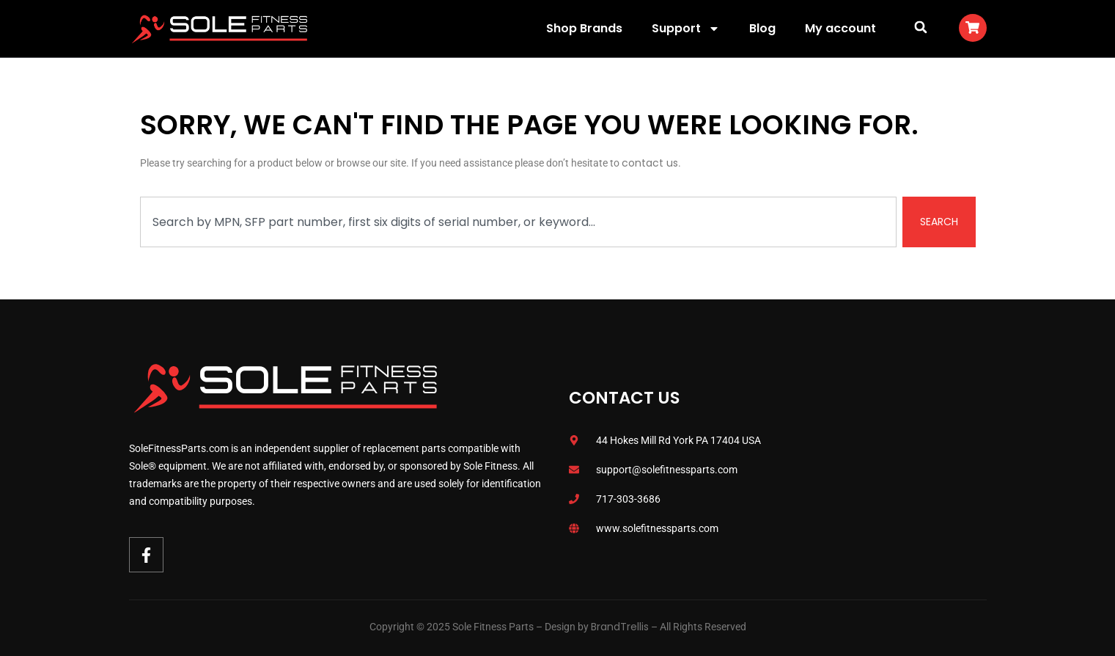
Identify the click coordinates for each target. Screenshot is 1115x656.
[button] (921, 27)
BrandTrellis (620, 626)
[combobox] (518, 222)
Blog (762, 28)
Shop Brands (584, 28)
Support (686, 28)
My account (840, 28)
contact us (650, 163)
